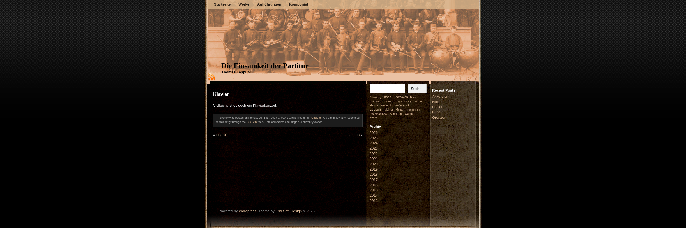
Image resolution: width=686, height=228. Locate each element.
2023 (374, 148)
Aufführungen (269, 4)
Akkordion (440, 96)
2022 (374, 154)
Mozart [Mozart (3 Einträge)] (400, 109)
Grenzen (439, 117)
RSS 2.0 (252, 122)
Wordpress (247, 211)
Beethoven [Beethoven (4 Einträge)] (400, 97)
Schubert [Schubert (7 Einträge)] (396, 113)
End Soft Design (288, 211)
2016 (374, 185)
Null (435, 102)
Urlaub (354, 135)
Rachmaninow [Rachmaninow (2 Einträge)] (378, 113)
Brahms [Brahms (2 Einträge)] (374, 101)
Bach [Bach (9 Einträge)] (387, 97)
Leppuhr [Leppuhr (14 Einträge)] (376, 109)
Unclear (316, 117)
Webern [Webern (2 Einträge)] (374, 117)
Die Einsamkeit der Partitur (265, 66)
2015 (374, 190)
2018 (374, 174)
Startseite (222, 4)
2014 (374, 195)
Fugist (221, 135)
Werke (243, 4)
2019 (374, 169)
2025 (374, 138)
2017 (374, 180)
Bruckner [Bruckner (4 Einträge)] (387, 101)
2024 (374, 143)
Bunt (436, 112)
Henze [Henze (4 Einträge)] (374, 105)
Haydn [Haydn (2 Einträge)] (418, 101)
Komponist (298, 4)
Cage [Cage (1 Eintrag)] (399, 101)
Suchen (417, 89)
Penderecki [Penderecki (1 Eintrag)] (413, 109)
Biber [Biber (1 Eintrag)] (413, 97)
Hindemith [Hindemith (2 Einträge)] (387, 105)
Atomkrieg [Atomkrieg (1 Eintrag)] (375, 97)
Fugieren (439, 107)
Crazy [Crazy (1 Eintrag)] (407, 101)
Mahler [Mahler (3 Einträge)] (389, 109)
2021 (374, 159)
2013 (374, 201)
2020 (374, 164)
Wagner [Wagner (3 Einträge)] (409, 113)
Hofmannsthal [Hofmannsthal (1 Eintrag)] (403, 105)
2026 (374, 133)
